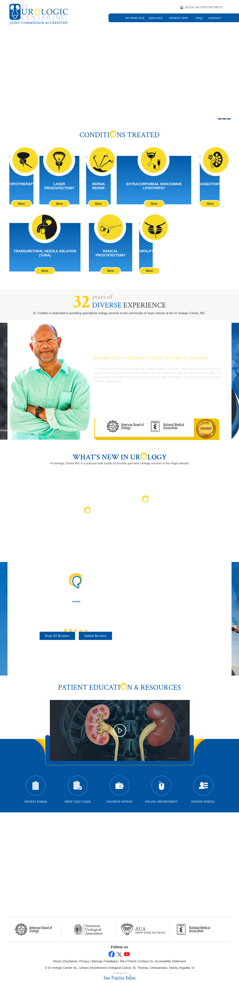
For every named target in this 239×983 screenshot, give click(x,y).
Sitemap (96, 961)
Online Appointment (161, 788)
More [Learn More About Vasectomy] (210, 203)
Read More (90, 523)
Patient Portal (203, 788)
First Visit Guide (77, 788)
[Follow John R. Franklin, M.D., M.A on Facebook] (111, 954)
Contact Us (145, 961)
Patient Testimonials (76, 595)
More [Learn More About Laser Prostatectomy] (59, 203)
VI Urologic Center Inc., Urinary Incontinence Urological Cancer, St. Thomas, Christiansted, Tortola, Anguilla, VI (121, 967)
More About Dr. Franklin (120, 402)
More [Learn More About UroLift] (149, 270)
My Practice (135, 18)
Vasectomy (210, 184)
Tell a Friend (128, 961)
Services (155, 18)
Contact (214, 18)
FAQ (199, 18)
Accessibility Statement (170, 961)
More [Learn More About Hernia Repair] (98, 203)
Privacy (84, 961)
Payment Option (119, 788)
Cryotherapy (22, 184)
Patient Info (178, 18)
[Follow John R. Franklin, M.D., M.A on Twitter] (119, 954)
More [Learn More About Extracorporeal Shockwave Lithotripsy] (153, 203)
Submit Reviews (95, 636)
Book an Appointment (204, 7)
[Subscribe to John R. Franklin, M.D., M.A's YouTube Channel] (126, 954)
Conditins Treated (120, 135)
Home (57, 961)
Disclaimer (70, 961)
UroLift (146, 251)
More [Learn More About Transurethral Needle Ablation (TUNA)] (44, 270)
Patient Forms (36, 788)
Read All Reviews (57, 636)
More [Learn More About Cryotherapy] (21, 203)
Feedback (110, 961)
